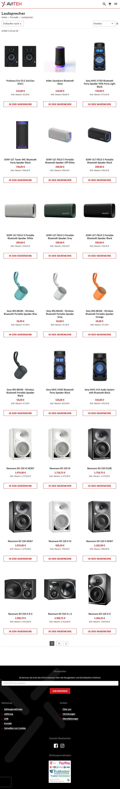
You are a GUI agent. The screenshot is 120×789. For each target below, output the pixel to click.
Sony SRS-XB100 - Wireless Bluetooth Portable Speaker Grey (60, 314)
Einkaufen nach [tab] (11, 23)
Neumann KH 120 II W (60, 541)
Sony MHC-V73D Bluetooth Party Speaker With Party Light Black (99, 84)
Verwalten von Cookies (15, 728)
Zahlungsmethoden (13, 709)
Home (4, 17)
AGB (6, 719)
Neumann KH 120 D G (99, 614)
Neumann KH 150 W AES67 (20, 468)
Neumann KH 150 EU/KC (99, 468)
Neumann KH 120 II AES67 (99, 541)
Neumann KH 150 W (60, 468)
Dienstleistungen (70, 719)
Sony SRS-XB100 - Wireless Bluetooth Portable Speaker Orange (100, 314)
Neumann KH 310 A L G (60, 614)
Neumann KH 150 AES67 (20, 541)
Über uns (67, 709)
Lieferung (8, 714)
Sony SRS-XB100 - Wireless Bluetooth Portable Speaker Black (20, 393)
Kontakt (8, 723)
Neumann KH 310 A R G (20, 614)
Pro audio (14, 17)
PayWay (60, 771)
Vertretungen (69, 714)
